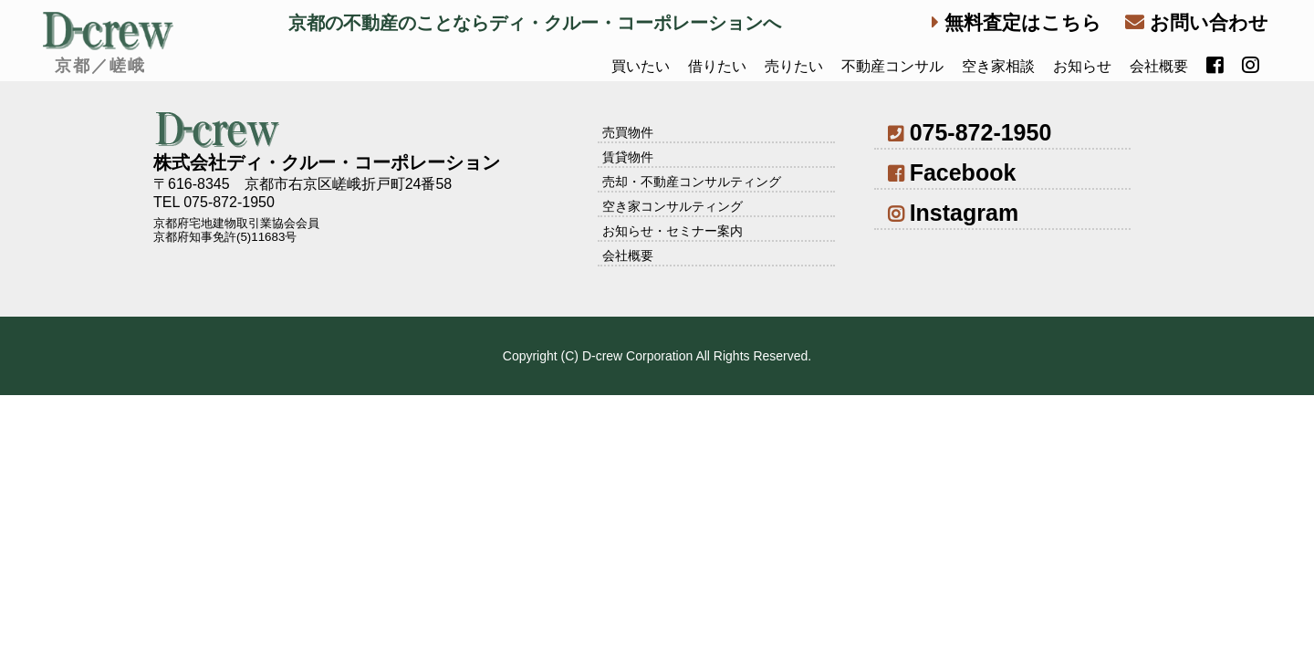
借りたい (717, 66)
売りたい (794, 66)
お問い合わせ (1196, 22)
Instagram (953, 212)
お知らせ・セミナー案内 (672, 231)
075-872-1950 (969, 132)
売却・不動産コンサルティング (691, 181)
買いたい (640, 66)
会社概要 (1159, 66)
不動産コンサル (892, 66)
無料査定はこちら (1016, 22)
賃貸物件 (627, 157)
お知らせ (1082, 66)
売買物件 (627, 132)
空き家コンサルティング (672, 206)
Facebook (952, 172)
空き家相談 (998, 66)
